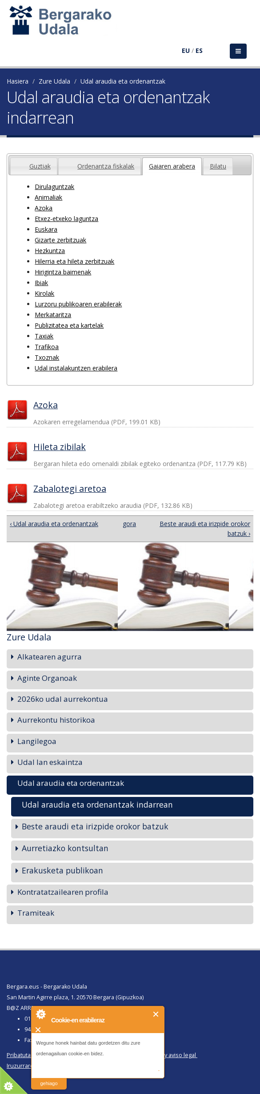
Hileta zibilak (59, 447)
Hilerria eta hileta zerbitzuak (74, 261)
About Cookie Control (40, 1014)
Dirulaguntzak (54, 186)
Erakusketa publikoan (62, 870)
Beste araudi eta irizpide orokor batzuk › (205, 528)
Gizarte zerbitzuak (60, 240)
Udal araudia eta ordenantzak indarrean (97, 804)
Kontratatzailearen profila (62, 892)
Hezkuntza (50, 250)
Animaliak (48, 197)
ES (199, 50)
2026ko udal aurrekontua (62, 699)
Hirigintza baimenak (63, 272)
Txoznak (47, 357)
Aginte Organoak (47, 678)
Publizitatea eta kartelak (69, 325)
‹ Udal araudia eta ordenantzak (54, 523)
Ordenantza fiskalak (105, 166)
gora (127, 523)
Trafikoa (47, 346)
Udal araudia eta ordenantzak (122, 81)
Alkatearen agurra (49, 657)
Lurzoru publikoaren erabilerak (78, 304)
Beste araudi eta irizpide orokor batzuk (95, 826)
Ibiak (41, 282)
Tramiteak (35, 913)
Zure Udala (54, 81)
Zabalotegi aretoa (69, 489)
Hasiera (17, 81)
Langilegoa (36, 741)
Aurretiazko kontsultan (65, 848)
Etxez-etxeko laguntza (66, 218)
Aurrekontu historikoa (56, 720)
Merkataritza (53, 314)
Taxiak (44, 336)
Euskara (46, 229)
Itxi (156, 1014)
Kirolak (44, 293)
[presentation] (17, 161)
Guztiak (40, 166)
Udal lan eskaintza (50, 762)
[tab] (33, 166)
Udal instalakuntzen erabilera (76, 368)
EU (186, 50)
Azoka (43, 208)
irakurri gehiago (48, 1078)
